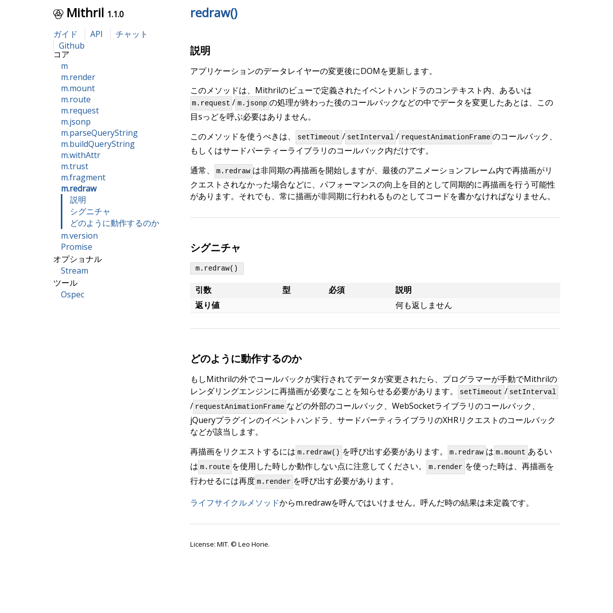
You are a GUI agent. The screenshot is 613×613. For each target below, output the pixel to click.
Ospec (72, 294)
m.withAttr (80, 155)
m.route (76, 99)
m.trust (74, 166)
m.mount (78, 88)
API (96, 34)
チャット (132, 34)
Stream (74, 270)
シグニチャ (90, 211)
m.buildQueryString (98, 143)
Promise (76, 246)
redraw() (213, 12)
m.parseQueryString (99, 132)
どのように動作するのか (114, 222)
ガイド (65, 34)
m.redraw (78, 188)
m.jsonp (76, 121)
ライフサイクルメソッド (234, 516)
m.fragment (83, 177)
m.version (79, 235)
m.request (80, 110)
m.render (78, 77)
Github (72, 45)
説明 (78, 199)
